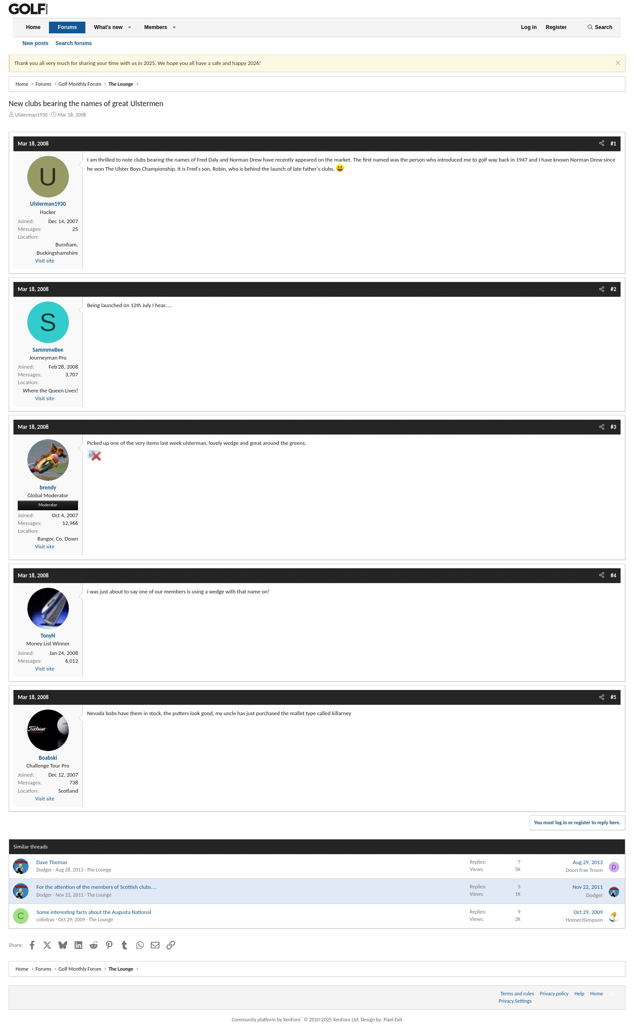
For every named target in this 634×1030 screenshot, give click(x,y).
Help (580, 994)
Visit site (44, 260)
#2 (613, 289)
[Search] (600, 27)
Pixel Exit (393, 1020)
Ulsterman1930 (31, 115)
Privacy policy (554, 994)
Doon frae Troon (584, 870)
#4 (613, 575)
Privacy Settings (515, 1001)
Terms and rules (517, 994)
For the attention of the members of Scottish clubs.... (96, 887)
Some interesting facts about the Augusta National (93, 912)
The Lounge (99, 870)
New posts (36, 43)
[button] (130, 27)
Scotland (68, 790)
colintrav (45, 920)
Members (155, 27)
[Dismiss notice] (617, 63)
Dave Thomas (51, 862)
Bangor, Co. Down (57, 538)
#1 (613, 143)
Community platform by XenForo (296, 1020)
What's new (108, 27)
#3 (613, 427)
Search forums (73, 43)
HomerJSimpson (584, 920)
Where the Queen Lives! (50, 390)
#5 (613, 697)
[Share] (602, 144)
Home (33, 27)
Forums (67, 27)
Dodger (44, 870)
